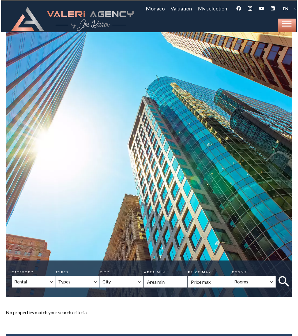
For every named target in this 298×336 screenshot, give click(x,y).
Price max (199, 272)
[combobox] (33, 282)
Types (62, 272)
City (105, 272)
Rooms (239, 272)
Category (23, 272)
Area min (155, 272)
